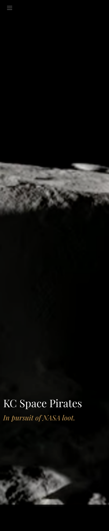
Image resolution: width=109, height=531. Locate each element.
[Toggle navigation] (9, 8)
